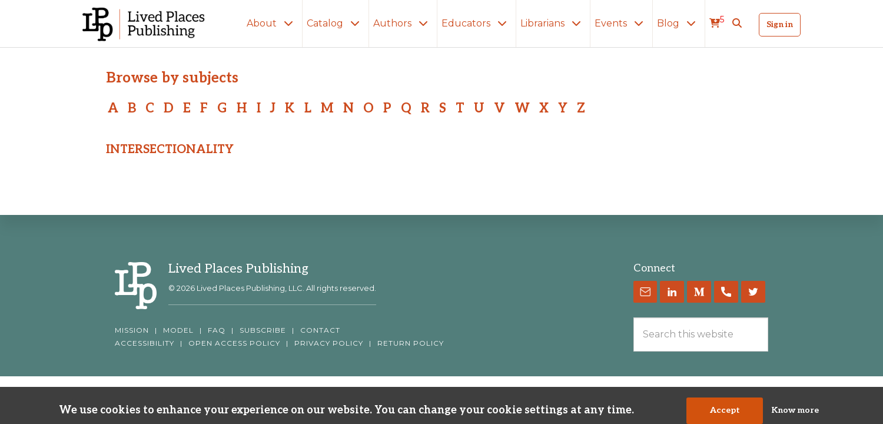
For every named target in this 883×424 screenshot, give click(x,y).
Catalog (335, 23)
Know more (795, 414)
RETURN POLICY (410, 343)
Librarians (553, 23)
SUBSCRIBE (263, 330)
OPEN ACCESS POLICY (234, 343)
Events (621, 23)
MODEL (178, 330)
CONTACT (320, 330)
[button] (737, 23)
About (272, 23)
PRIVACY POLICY (328, 343)
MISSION (132, 330)
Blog (679, 23)
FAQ (216, 330)
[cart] (716, 23)
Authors (403, 23)
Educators (477, 23)
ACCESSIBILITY (144, 343)
